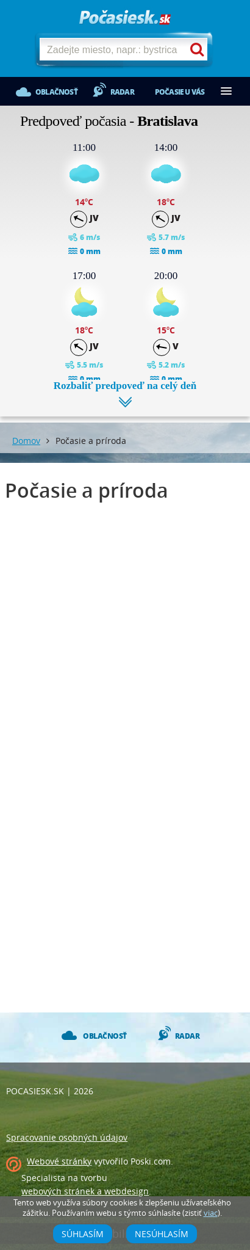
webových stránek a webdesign (85, 1191)
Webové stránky (59, 1161)
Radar (122, 92)
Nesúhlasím (161, 1234)
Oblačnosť (56, 92)
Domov (26, 440)
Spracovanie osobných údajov (66, 1137)
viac (211, 1213)
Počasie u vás (180, 92)
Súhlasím (83, 1234)
